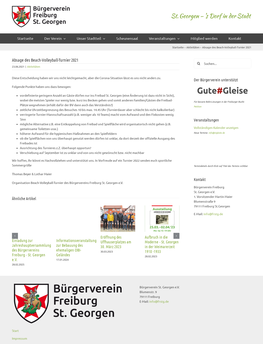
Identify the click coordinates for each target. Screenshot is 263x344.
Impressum (19, 338)
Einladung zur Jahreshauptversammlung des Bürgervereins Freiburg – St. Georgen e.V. (31, 250)
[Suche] (199, 63)
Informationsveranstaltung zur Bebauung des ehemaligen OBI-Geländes (76, 247)
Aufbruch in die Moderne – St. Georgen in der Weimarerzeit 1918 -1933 (162, 244)
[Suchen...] (222, 63)
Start (15, 330)
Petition (197, 106)
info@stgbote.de (217, 132)
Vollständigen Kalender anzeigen (216, 127)
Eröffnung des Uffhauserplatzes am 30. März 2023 (115, 242)
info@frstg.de (213, 214)
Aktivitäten (33, 66)
